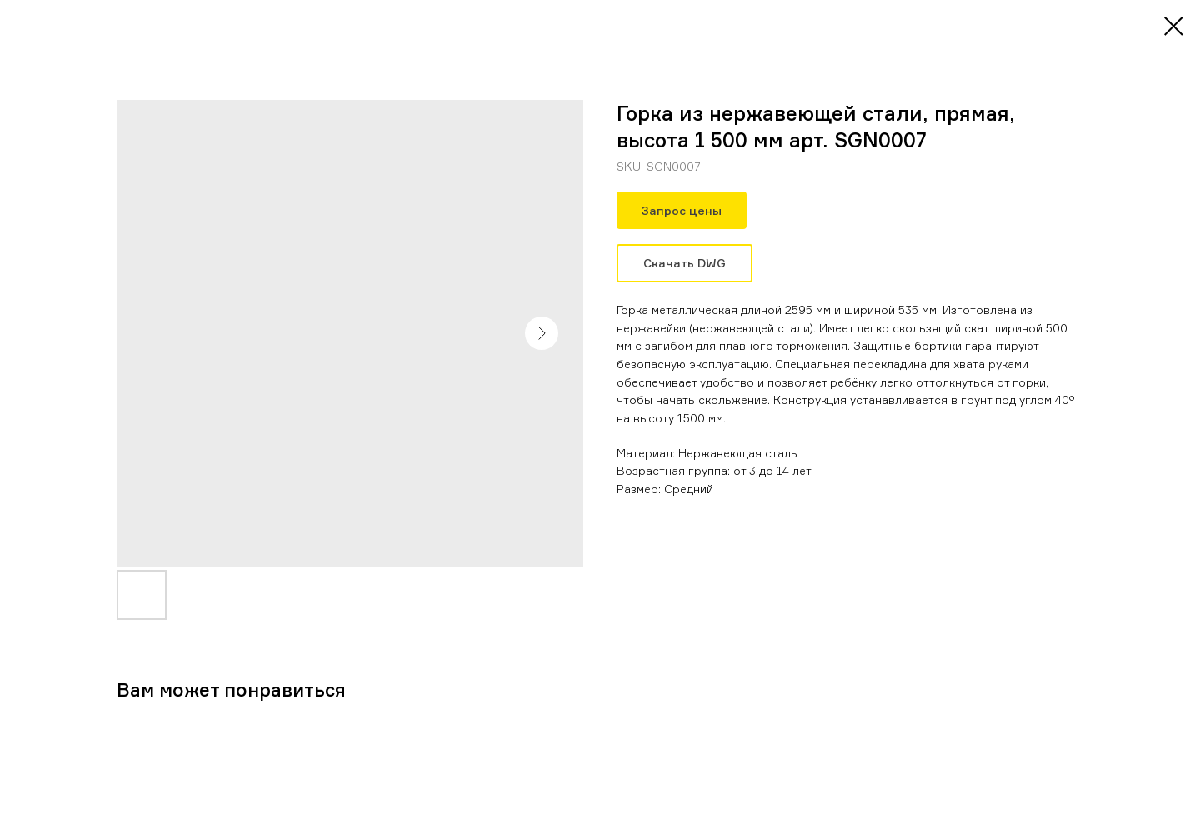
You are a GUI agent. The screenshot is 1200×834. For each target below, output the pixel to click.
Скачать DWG (684, 263)
